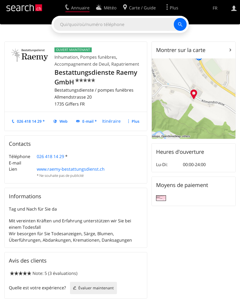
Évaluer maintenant (96, 287)
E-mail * (89, 121)
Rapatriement (125, 64)
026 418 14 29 (50, 156)
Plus (135, 121)
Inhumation (66, 57)
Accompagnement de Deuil (81, 64)
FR (215, 8)
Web (64, 121)
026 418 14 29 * (31, 121)
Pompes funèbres (98, 57)
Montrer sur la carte (180, 50)
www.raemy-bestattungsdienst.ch (71, 169)
